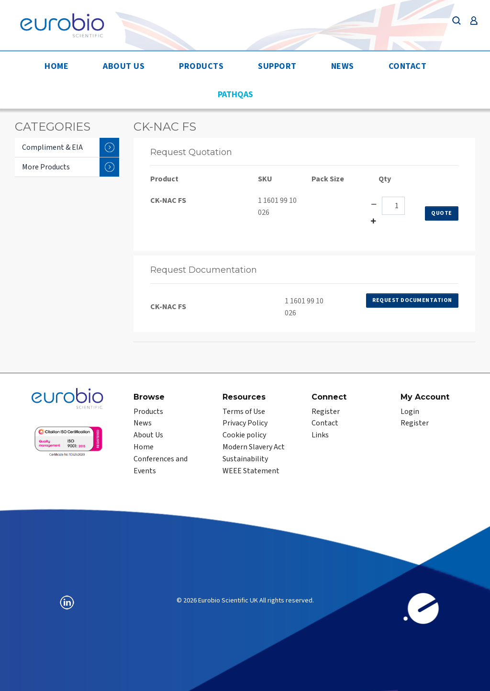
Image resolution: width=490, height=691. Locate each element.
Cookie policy (244, 435)
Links (320, 435)
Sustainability (245, 459)
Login (410, 411)
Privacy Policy (245, 423)
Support (277, 66)
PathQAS (235, 94)
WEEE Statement (251, 471)
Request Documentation (412, 300)
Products (201, 66)
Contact (408, 66)
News (342, 66)
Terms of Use (244, 411)
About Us (124, 66)
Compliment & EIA (70, 147)
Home (56, 66)
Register (326, 411)
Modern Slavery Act (254, 447)
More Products (70, 167)
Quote (441, 213)
